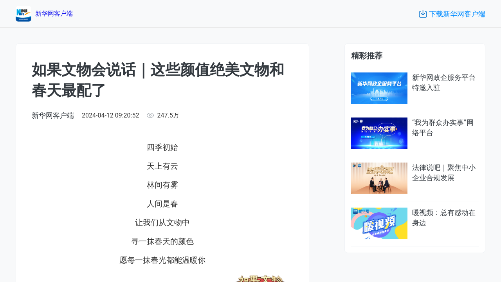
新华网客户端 (53, 115)
